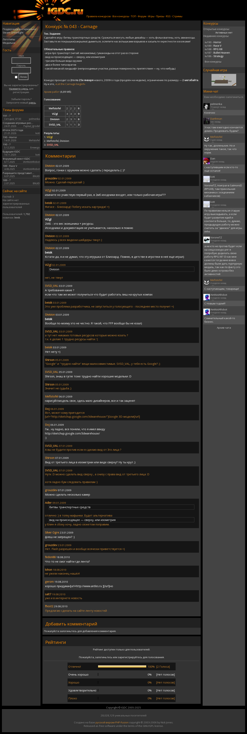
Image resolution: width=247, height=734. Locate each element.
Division (50, 166)
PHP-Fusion (122, 722)
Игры (151, 16)
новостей (100, 610)
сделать (66, 610)
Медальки (9, 43)
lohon (48, 569)
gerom (49, 581)
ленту (89, 610)
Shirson (49, 360)
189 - (213, 45)
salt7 (48, 594)
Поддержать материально (19, 29)
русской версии (105, 722)
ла (53, 610)
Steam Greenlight (13, 32)
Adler (48, 502)
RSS (168, 16)
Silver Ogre (52, 532)
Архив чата (224, 327)
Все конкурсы (121, 16)
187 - (217, 52)
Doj (47, 409)
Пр (47, 610)
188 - (213, 49)
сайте (81, 610)
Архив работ (52, 91)
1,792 (26, 214)
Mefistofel (51, 396)
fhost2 (49, 606)
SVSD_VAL (51, 286)
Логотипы (9, 39)
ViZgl (48, 190)
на (74, 610)
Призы (160, 16)
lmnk (17, 217)
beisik (48, 203)
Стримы (177, 16)
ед (50, 610)
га (56, 610)
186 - (214, 56)
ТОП (133, 16)
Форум (142, 16)
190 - (213, 42)
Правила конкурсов (98, 16)
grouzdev (51, 178)
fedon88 (50, 557)
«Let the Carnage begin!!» (70, 84)
